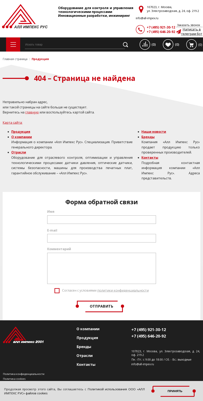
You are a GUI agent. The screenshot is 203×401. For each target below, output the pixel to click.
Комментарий (59, 249)
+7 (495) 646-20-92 (161, 32)
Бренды (148, 137)
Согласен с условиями (105, 290)
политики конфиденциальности (123, 290)
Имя (50, 211)
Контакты (149, 157)
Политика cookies (14, 379)
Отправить (101, 306)
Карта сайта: (12, 122)
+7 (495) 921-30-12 (161, 27)
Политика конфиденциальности (23, 374)
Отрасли (18, 152)
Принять (175, 391)
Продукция (20, 131)
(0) (154, 44)
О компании (21, 137)
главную (32, 112)
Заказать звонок (188, 25)
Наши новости (153, 131)
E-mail (52, 230)
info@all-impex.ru (142, 364)
